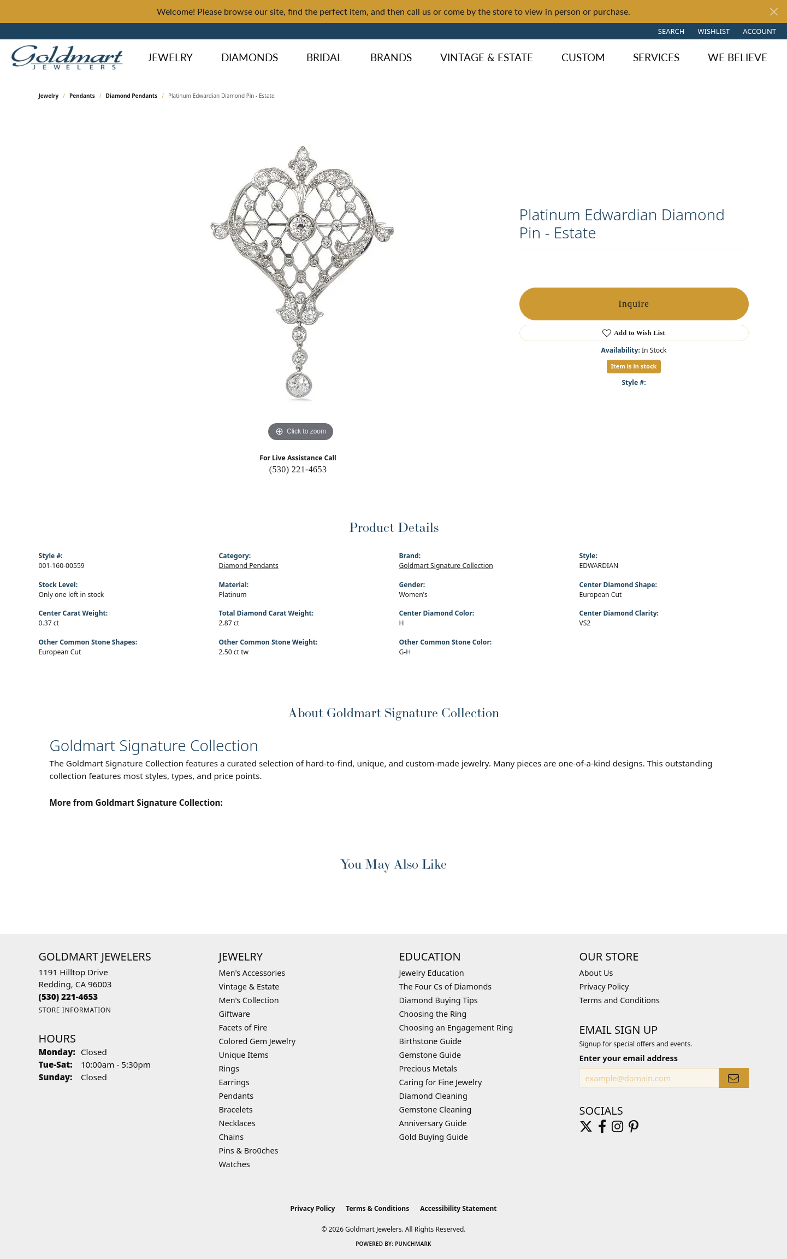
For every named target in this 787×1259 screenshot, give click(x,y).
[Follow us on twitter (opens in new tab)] (586, 1126)
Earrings (234, 1082)
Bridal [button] (324, 57)
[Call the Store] (68, 996)
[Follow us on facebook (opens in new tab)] (602, 1126)
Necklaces (237, 1123)
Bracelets (236, 1109)
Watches (234, 1164)
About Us (596, 973)
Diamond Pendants (132, 95)
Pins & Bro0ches (249, 1150)
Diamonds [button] (249, 57)
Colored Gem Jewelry (257, 1041)
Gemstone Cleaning (435, 1109)
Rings (229, 1068)
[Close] (773, 12)
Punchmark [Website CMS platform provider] (413, 1244)
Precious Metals (428, 1068)
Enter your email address (628, 1057)
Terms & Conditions (377, 1208)
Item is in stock (634, 366)
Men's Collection (249, 1000)
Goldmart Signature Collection (446, 565)
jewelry (49, 95)
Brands (391, 57)
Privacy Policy (604, 986)
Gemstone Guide (430, 1055)
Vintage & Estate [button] (486, 57)
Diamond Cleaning (433, 1096)
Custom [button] (583, 57)
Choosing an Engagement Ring (456, 1027)
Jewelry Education (431, 973)
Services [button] (656, 57)
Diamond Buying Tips (438, 1000)
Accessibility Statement (458, 1208)
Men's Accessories (252, 973)
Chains (231, 1137)
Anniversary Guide (433, 1123)
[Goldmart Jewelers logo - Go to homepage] (69, 57)
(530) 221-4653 (298, 469)
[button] (670, 31)
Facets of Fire (243, 1027)
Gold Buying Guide (433, 1137)
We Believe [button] (737, 57)
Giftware (235, 1014)
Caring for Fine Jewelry (440, 1082)
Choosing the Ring (433, 1014)
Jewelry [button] (170, 57)
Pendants (82, 95)
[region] (301, 280)
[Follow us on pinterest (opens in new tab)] (633, 1126)
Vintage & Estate (249, 986)
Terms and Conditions (619, 1000)
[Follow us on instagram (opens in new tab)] (617, 1126)
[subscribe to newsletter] (733, 1078)
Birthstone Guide (430, 1041)
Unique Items (244, 1055)
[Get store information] (75, 1010)
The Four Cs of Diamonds (445, 986)
